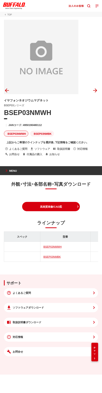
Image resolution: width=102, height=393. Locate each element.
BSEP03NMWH (52, 246)
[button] (51, 206)
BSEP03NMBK (52, 256)
